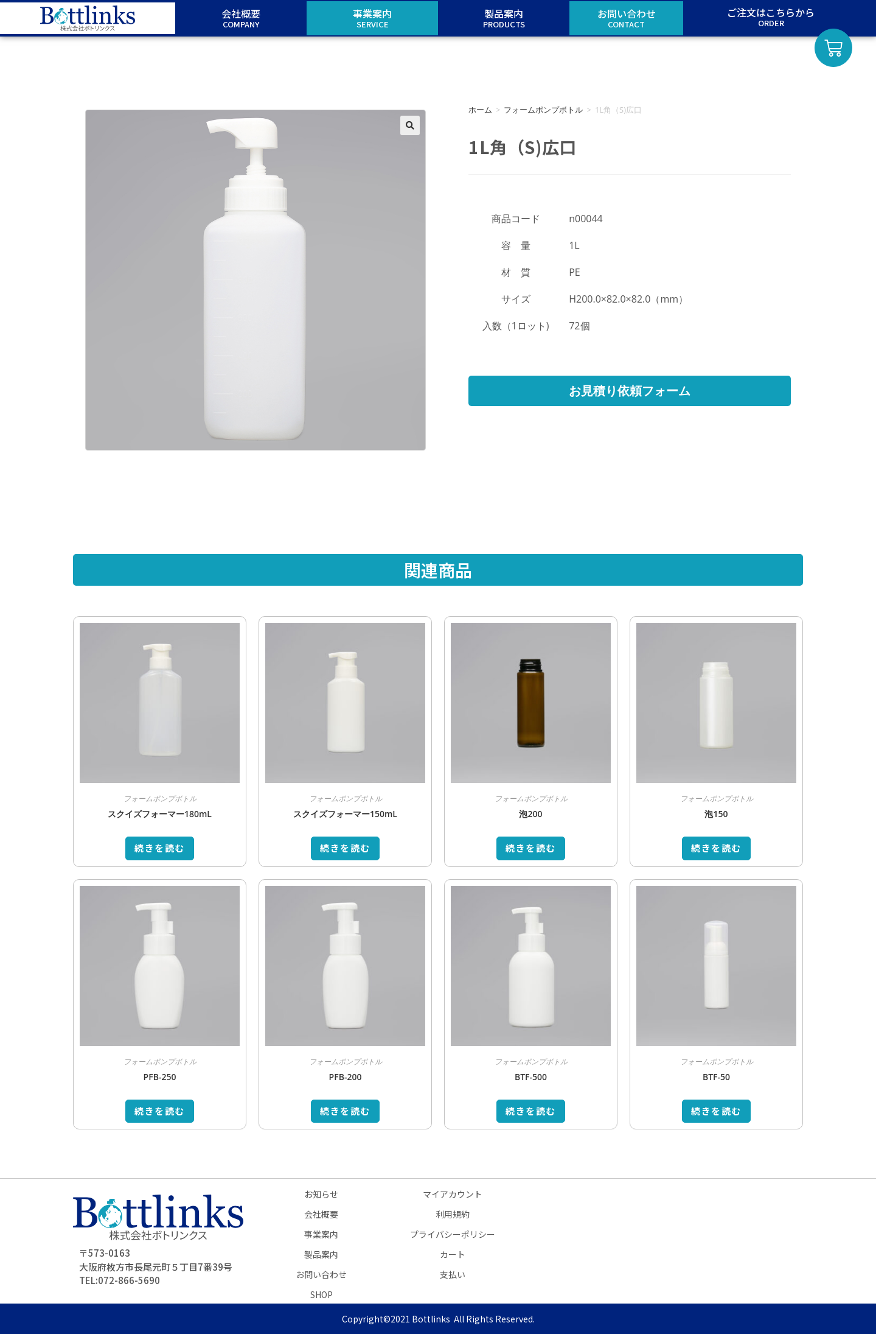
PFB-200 (345, 1077)
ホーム (480, 109)
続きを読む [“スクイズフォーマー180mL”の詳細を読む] (159, 847)
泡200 (530, 814)
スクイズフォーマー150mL (345, 814)
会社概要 (321, 1214)
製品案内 (321, 1254)
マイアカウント (452, 1194)
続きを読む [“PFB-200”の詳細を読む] (345, 1110)
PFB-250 (160, 1077)
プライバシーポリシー (452, 1234)
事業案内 (321, 1234)
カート (452, 1254)
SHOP (321, 1294)
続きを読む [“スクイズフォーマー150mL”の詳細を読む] (345, 847)
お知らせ (321, 1194)
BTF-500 (531, 1077)
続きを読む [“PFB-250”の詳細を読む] (159, 1110)
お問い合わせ (321, 1274)
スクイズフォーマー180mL (160, 814)
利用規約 (453, 1214)
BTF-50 (716, 1077)
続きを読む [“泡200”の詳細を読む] (531, 847)
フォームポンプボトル (543, 109)
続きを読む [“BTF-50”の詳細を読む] (716, 1110)
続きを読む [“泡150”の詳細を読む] (716, 847)
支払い (452, 1274)
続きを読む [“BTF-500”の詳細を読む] (531, 1110)
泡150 (716, 814)
